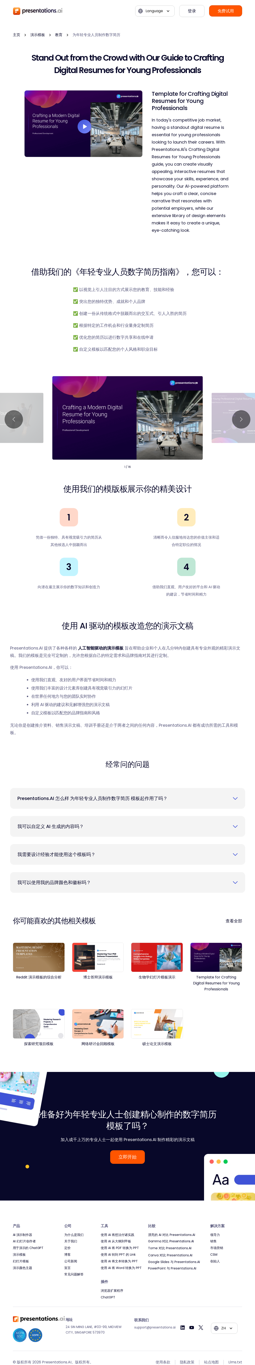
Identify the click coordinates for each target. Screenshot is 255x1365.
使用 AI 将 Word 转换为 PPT (121, 1268)
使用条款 (163, 1362)
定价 (67, 1248)
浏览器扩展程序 (112, 1291)
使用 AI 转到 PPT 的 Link (118, 1255)
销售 (213, 1241)
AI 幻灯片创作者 (24, 1241)
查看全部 (234, 921)
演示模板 (37, 34)
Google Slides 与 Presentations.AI (174, 1262)
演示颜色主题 (22, 1268)
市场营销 (216, 1248)
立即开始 (127, 1157)
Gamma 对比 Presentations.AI (171, 1241)
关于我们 (70, 1241)
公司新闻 (70, 1261)
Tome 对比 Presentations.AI (169, 1248)
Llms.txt (235, 1362)
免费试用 (226, 11)
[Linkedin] (182, 1327)
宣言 (67, 1268)
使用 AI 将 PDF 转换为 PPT (120, 1248)
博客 (67, 1255)
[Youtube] (191, 1327)
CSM (213, 1255)
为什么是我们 (74, 1235)
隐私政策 (187, 1362)
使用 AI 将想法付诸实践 (117, 1235)
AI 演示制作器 (22, 1235)
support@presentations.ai (155, 1327)
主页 (16, 34)
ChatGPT (108, 1297)
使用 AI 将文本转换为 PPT (119, 1261)
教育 (58, 34)
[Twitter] (201, 1327)
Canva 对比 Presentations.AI (170, 1255)
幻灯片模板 (21, 1261)
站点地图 (211, 1362)
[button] (155, 11)
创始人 (215, 1261)
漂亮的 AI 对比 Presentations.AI (171, 1235)
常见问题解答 (74, 1274)
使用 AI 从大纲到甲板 (116, 1241)
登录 (192, 11)
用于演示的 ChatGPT (28, 1248)
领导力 (215, 1235)
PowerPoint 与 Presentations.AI (172, 1268)
